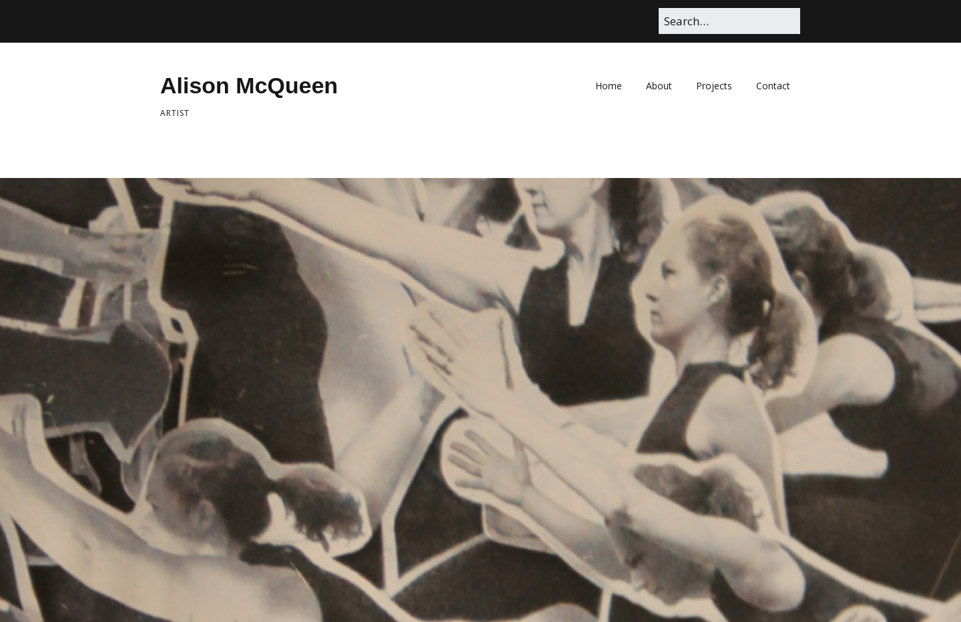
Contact (773, 85)
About (659, 85)
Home (608, 85)
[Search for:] (729, 21)
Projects (714, 85)
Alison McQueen (249, 85)
